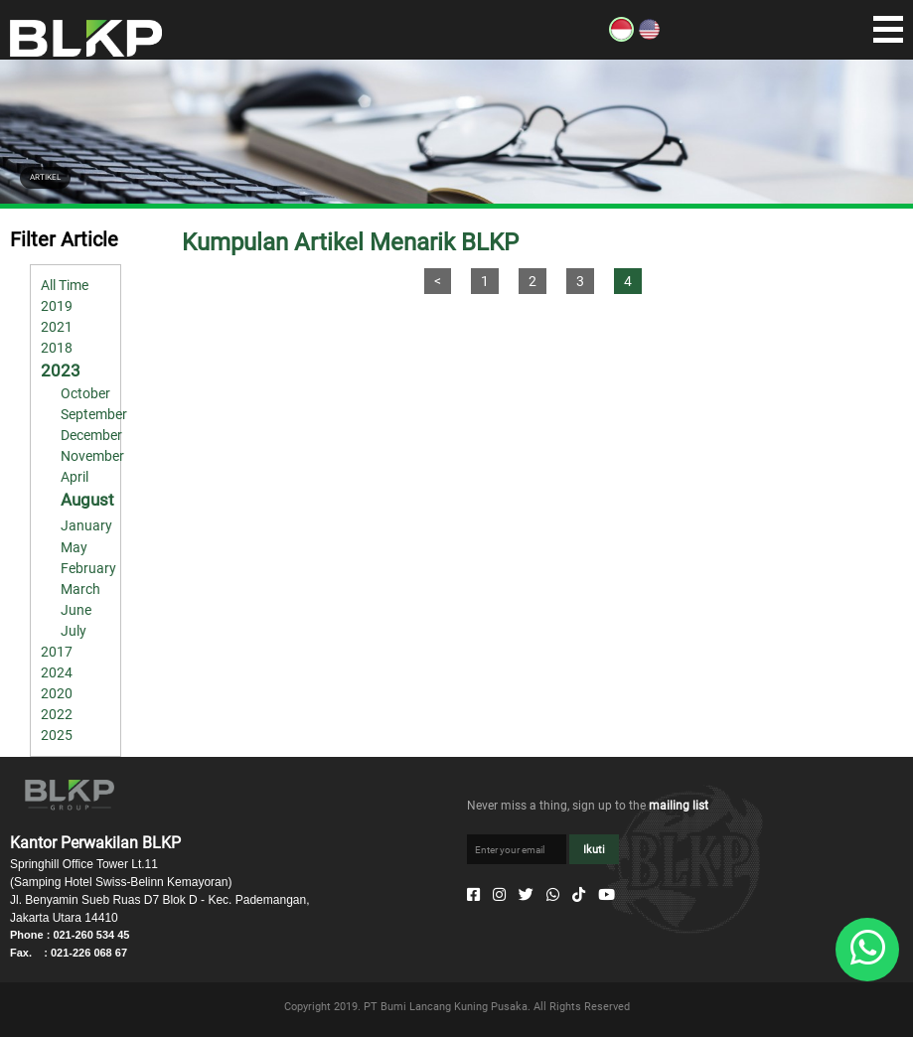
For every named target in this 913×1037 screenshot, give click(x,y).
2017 (57, 652)
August (87, 500)
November (92, 456)
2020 (57, 693)
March (80, 589)
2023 (60, 370)
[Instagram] (499, 895)
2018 (57, 348)
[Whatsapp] (552, 895)
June (76, 610)
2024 (57, 672)
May (74, 547)
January (86, 525)
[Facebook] (473, 895)
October (85, 393)
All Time (64, 285)
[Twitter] (526, 895)
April (74, 477)
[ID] (621, 37)
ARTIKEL (45, 177)
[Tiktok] (578, 895)
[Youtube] (606, 895)
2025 (57, 735)
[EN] (649, 37)
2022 (57, 714)
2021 (57, 327)
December (91, 435)
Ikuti (594, 849)
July (73, 631)
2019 (57, 306)
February (88, 568)
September (94, 414)
